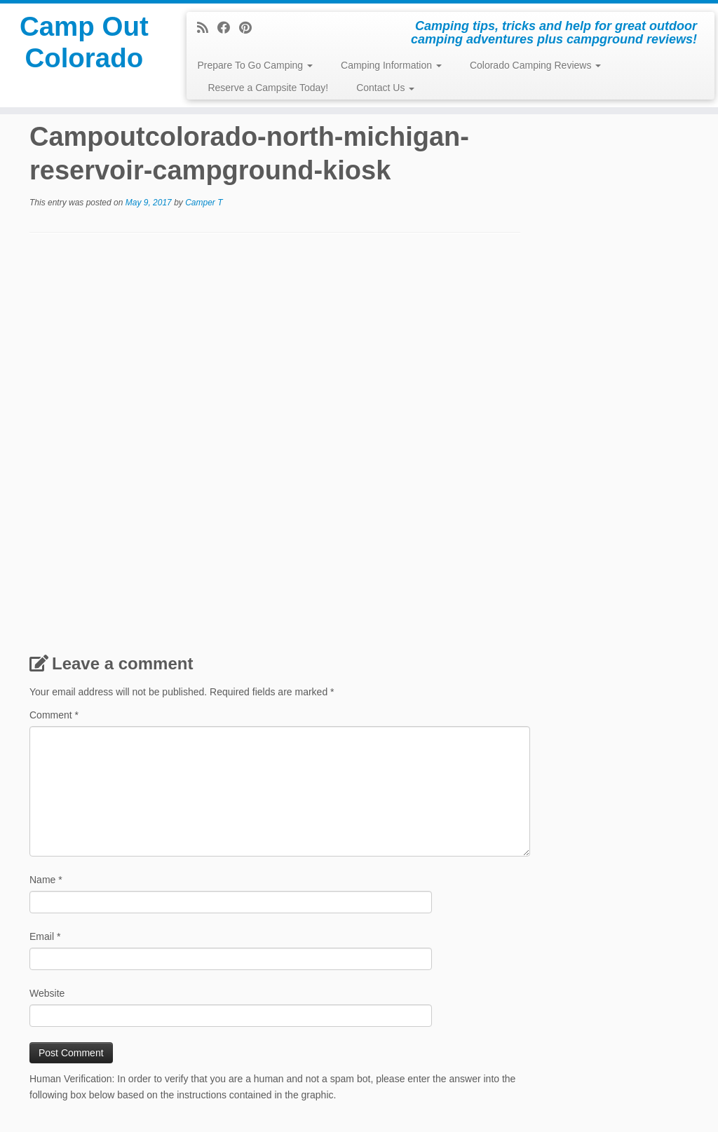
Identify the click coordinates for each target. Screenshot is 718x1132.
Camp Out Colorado (84, 45)
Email (44, 936)
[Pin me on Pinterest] (250, 28)
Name (45, 879)
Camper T (203, 202)
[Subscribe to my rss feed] (207, 28)
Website (47, 993)
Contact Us (385, 87)
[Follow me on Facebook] (228, 28)
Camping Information (391, 65)
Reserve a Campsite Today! (268, 87)
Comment (54, 715)
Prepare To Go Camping (255, 65)
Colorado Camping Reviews (535, 65)
